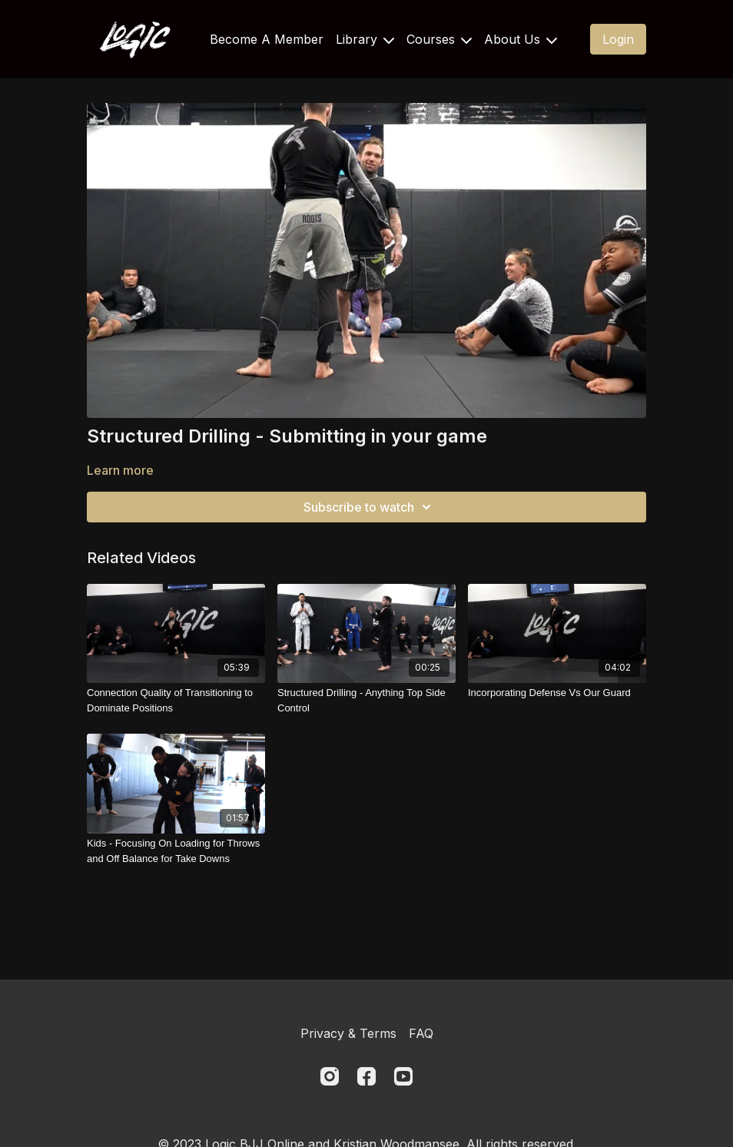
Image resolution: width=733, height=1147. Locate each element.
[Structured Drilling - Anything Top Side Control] (366, 700)
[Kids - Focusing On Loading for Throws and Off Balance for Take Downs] (176, 851)
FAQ (421, 1033)
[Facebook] (366, 1076)
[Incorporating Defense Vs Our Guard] (557, 693)
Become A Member (266, 39)
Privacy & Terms (348, 1033)
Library (365, 39)
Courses (439, 39)
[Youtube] (403, 1076)
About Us (520, 39)
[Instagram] (329, 1076)
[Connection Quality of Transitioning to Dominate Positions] (176, 700)
